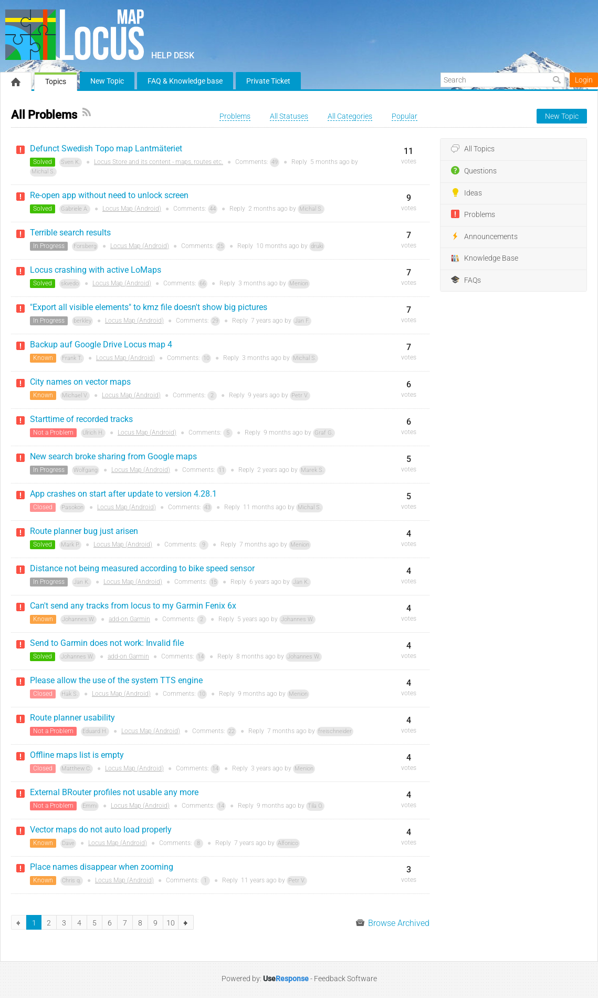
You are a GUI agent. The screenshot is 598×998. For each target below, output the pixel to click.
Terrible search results (70, 233)
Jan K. (82, 582)
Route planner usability (72, 718)
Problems (473, 214)
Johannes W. (78, 619)
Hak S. (69, 694)
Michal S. (43, 171)
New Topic (107, 81)
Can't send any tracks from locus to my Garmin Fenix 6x (133, 606)
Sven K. (70, 162)
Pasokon (72, 507)
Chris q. (71, 880)
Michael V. (75, 395)
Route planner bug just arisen (84, 531)
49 (274, 162)
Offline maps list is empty (77, 755)
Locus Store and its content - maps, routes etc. (158, 162)
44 (212, 208)
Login (584, 80)
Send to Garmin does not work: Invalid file (107, 643)
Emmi (89, 805)
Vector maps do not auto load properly (101, 830)
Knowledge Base (484, 258)
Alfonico (288, 843)
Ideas (466, 193)
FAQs (466, 280)
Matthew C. (76, 768)
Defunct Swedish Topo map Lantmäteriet (106, 148)
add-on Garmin (129, 619)
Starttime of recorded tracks (81, 419)
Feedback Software (345, 978)
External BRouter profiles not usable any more (114, 792)
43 (207, 507)
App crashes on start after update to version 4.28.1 (123, 494)
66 (203, 283)
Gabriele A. (75, 208)
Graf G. (323, 432)
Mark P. (70, 544)
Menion (298, 283)
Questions (474, 171)
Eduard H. (95, 731)
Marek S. (312, 470)
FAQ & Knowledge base (185, 81)
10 (206, 358)
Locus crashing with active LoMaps (95, 270)
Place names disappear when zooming (101, 867)
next (186, 922)
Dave (68, 843)
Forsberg (85, 246)
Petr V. (300, 395)
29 (215, 320)
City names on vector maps (80, 382)
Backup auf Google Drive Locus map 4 (101, 344)
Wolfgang (86, 470)
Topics (55, 81)
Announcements (484, 236)
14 (200, 656)
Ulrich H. (93, 432)
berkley (82, 320)
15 (214, 582)
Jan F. (302, 320)
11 (221, 470)
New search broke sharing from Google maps (113, 456)
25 (220, 246)
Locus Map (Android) (131, 208)
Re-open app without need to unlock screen (109, 195)
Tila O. (315, 805)
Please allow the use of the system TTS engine (116, 680)
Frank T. (72, 358)
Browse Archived (392, 923)
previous (18, 922)
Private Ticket (268, 81)
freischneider (335, 731)
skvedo (70, 283)
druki (317, 246)
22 (231, 731)
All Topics (473, 149)
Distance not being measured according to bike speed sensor (142, 568)
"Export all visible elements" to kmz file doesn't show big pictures (148, 307)
